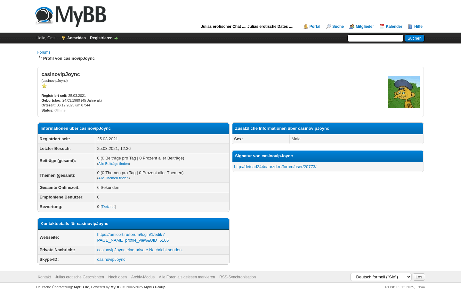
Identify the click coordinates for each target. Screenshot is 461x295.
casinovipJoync (111, 259)
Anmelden (76, 38)
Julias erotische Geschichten (79, 277)
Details (108, 206)
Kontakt (44, 277)
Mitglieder (365, 26)
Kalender (394, 26)
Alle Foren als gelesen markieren (187, 277)
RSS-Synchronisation (237, 277)
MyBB (115, 287)
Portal (315, 26)
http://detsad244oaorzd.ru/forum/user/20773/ (275, 166)
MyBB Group (155, 287)
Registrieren (101, 38)
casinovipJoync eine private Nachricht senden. (139, 249)
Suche (338, 26)
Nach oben (117, 277)
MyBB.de (81, 287)
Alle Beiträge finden (113, 164)
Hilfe (418, 26)
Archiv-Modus (143, 277)
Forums (44, 52)
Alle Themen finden (113, 178)
